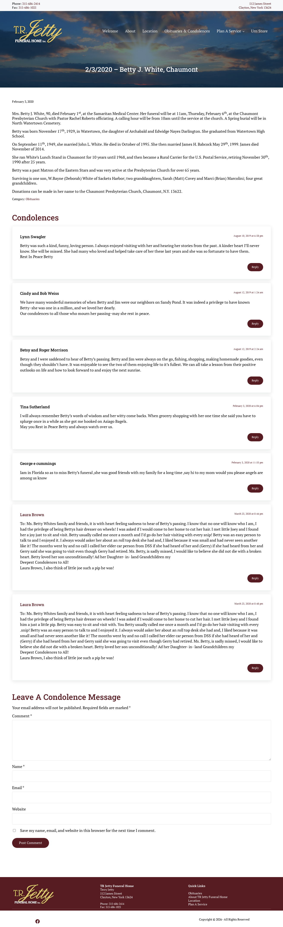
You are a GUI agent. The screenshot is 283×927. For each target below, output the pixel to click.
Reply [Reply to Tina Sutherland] (255, 437)
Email (18, 787)
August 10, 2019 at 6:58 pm (248, 235)
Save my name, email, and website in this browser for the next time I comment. (88, 830)
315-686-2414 (31, 4)
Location (194, 900)
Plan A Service (197, 904)
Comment (22, 715)
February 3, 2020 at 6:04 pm (248, 405)
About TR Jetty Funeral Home (208, 897)
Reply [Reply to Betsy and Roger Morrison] (255, 380)
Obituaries (33, 199)
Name (18, 766)
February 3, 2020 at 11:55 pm (247, 462)
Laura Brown (32, 514)
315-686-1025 (27, 7)
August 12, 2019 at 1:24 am (248, 292)
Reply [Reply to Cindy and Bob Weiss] (255, 323)
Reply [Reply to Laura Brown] (255, 578)
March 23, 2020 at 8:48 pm (248, 603)
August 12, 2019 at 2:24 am (248, 349)
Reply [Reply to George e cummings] (255, 488)
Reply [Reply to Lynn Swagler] (255, 267)
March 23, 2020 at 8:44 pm (248, 513)
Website (19, 809)
